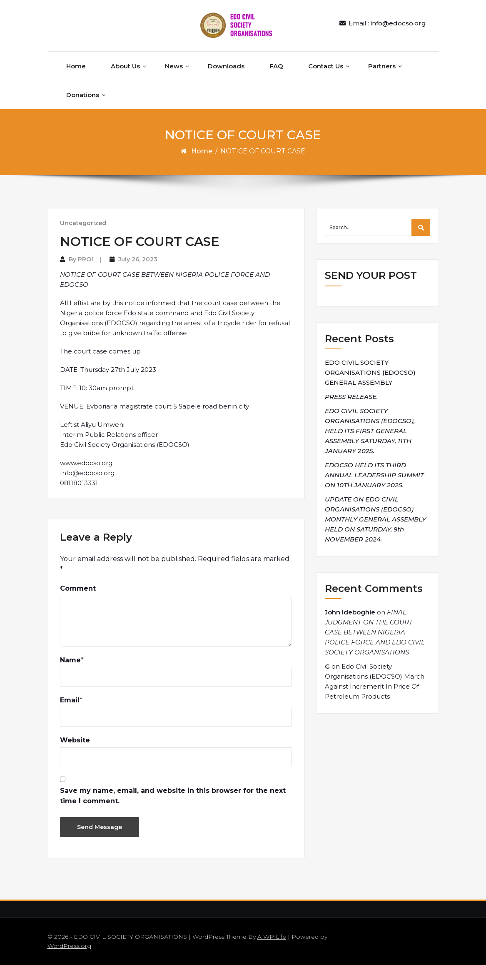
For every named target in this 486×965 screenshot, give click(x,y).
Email (70, 700)
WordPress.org (69, 946)
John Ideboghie (350, 612)
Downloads (226, 66)
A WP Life (271, 936)
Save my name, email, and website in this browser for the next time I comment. (173, 796)
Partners (382, 66)
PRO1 (86, 259)
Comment (78, 588)
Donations (82, 95)
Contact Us (325, 66)
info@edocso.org (398, 23)
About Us (125, 66)
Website (75, 740)
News (174, 66)
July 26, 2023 (137, 259)
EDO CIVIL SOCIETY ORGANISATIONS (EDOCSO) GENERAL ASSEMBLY (370, 372)
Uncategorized (83, 223)
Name (70, 660)
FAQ (276, 66)
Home (76, 66)
